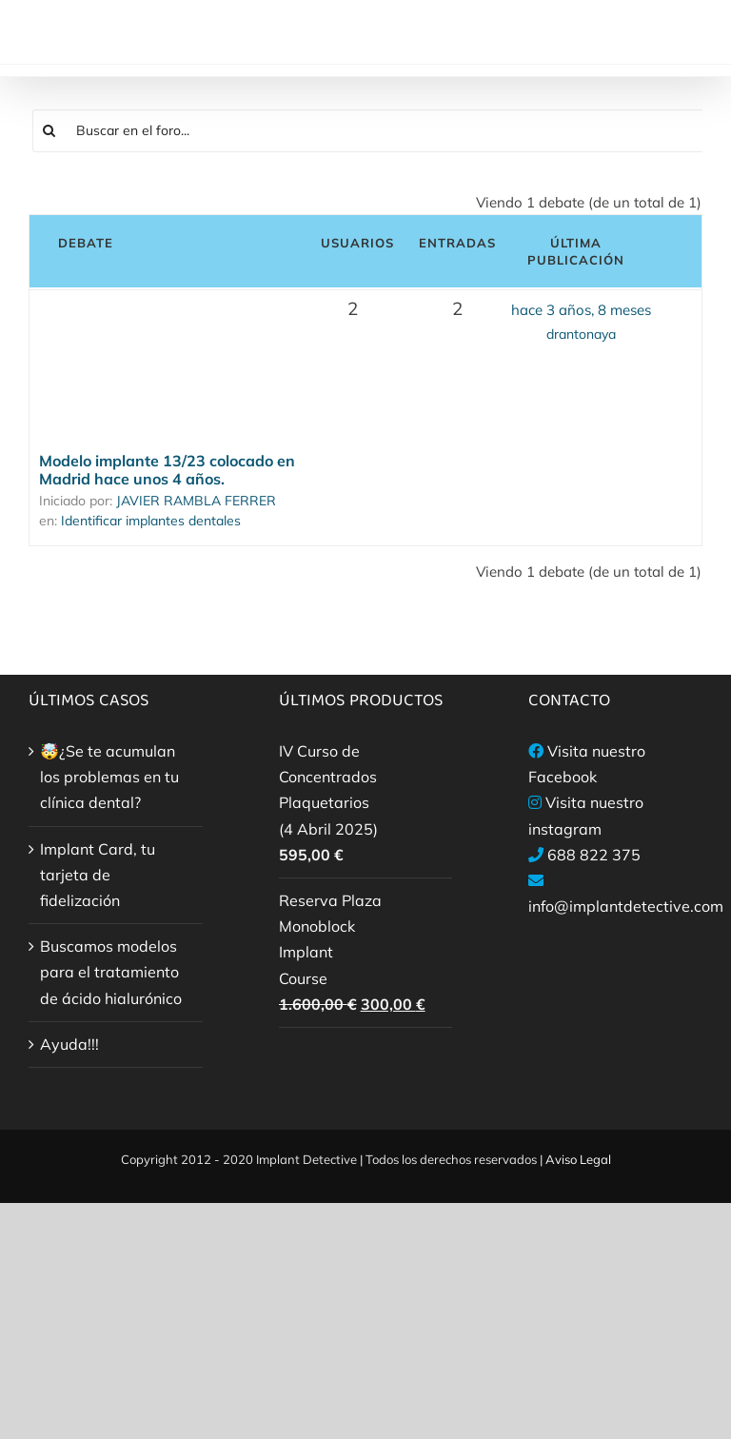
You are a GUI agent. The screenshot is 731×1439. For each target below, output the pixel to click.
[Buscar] (50, 130)
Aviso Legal (578, 1159)
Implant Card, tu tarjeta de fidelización (97, 874)
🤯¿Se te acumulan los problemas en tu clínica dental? (109, 776)
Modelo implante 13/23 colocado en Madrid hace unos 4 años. (167, 469)
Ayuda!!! (69, 1044)
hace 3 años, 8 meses (581, 310)
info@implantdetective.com (625, 906)
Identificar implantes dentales (151, 520)
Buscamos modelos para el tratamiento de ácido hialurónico (111, 971)
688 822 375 (594, 854)
